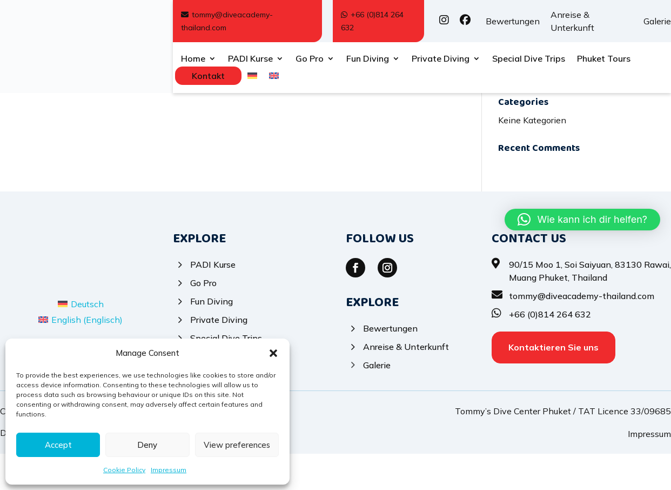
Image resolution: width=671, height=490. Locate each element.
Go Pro (310, 59)
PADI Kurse (250, 59)
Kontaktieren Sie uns (553, 383)
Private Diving (440, 59)
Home (193, 59)
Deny (147, 445)
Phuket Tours (603, 59)
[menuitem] (252, 77)
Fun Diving (367, 59)
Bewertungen (513, 21)
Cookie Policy (124, 470)
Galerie (657, 21)
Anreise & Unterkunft (572, 21)
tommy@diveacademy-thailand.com (227, 21)
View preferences (237, 445)
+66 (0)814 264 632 (372, 21)
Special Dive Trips (528, 59)
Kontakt (208, 75)
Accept (58, 445)
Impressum (168, 470)
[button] (273, 353)
